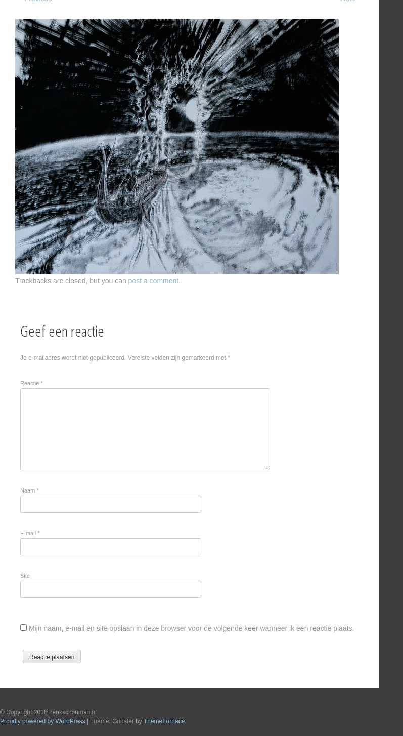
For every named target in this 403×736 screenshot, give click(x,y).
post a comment (153, 281)
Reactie (31, 383)
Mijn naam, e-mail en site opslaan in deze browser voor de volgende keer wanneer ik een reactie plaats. (191, 628)
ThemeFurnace (164, 721)
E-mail (30, 533)
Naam (29, 490)
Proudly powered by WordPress (42, 721)
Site (25, 576)
